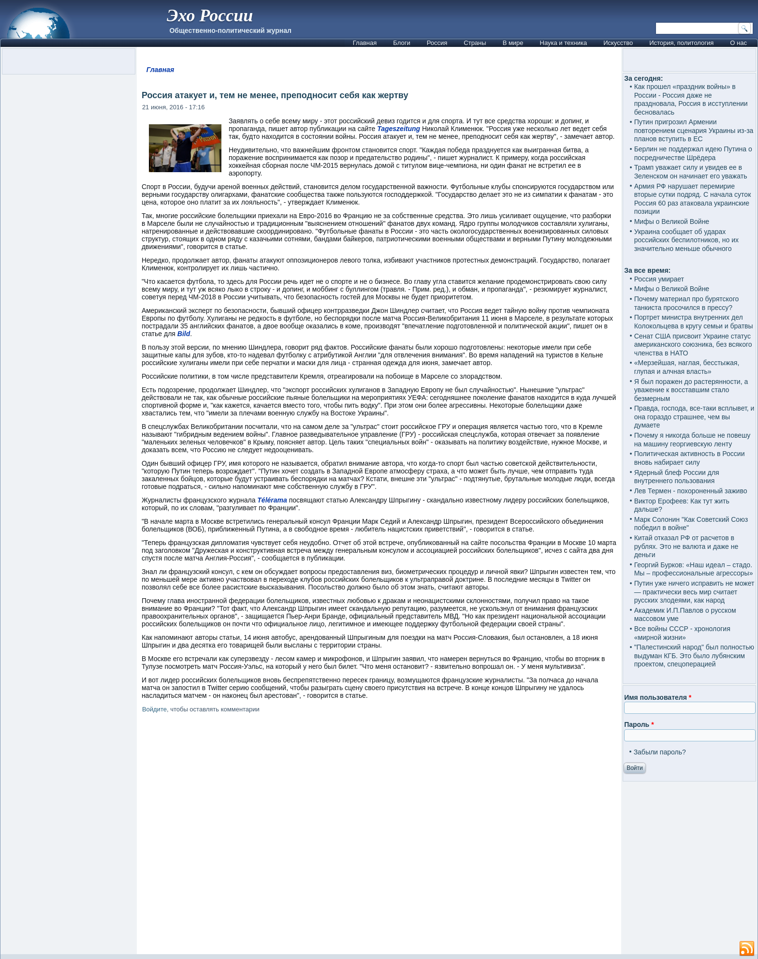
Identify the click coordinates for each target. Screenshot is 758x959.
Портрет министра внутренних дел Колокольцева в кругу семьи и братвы (693, 321)
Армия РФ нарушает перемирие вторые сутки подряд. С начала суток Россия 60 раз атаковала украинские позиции (692, 199)
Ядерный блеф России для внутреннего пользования (676, 477)
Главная (365, 42)
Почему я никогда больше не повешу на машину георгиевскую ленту (692, 439)
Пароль (639, 724)
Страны (475, 42)
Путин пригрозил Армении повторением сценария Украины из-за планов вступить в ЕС (694, 130)
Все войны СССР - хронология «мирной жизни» (682, 633)
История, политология (681, 42)
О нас (738, 42)
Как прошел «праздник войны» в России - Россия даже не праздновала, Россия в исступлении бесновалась (691, 99)
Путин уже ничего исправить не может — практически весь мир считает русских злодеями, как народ (694, 591)
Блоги (401, 42)
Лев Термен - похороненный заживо (690, 491)
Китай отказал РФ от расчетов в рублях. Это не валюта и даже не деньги (686, 546)
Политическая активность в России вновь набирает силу (689, 458)
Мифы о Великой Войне (672, 221)
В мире (513, 42)
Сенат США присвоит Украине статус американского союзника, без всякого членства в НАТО (693, 344)
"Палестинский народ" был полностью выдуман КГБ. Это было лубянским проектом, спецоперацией (694, 655)
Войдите (154, 709)
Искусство (618, 42)
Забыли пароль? (660, 752)
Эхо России (210, 15)
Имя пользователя (657, 697)
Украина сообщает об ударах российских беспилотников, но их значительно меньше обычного (686, 240)
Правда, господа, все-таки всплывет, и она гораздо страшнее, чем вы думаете (694, 416)
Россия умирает (659, 279)
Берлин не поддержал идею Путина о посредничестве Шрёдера (693, 153)
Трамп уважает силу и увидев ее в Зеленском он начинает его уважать (690, 171)
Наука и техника (563, 42)
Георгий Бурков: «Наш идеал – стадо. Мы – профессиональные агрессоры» (693, 569)
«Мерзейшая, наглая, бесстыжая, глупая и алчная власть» (687, 367)
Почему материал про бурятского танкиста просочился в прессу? (686, 303)
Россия (437, 42)
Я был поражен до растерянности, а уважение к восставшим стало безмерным (691, 390)
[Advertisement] (379, 835)
